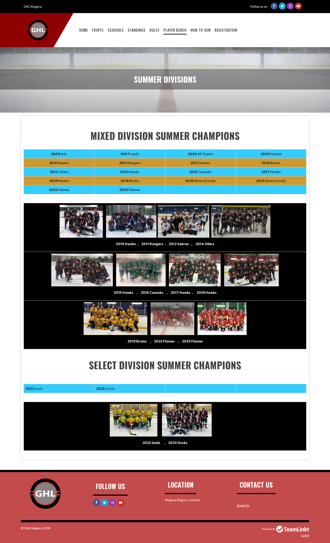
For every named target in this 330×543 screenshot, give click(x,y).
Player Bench (175, 30)
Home (83, 30)
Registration (226, 30)
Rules (155, 30)
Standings (137, 30)
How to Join (201, 30)
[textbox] (165, 288)
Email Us (243, 505)
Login (305, 535)
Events (98, 30)
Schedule (116, 30)
